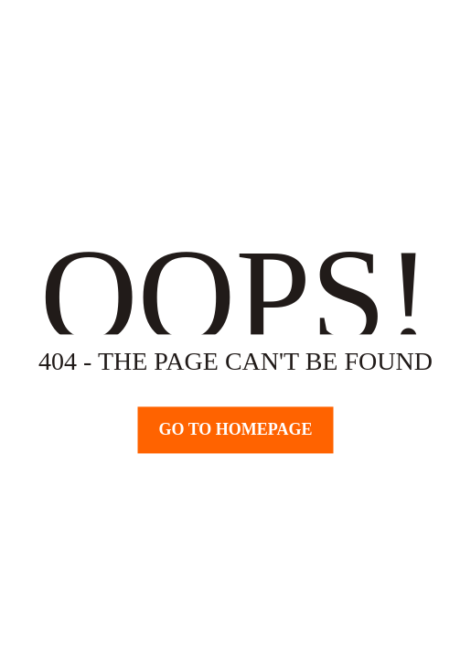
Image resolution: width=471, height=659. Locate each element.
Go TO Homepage (235, 429)
